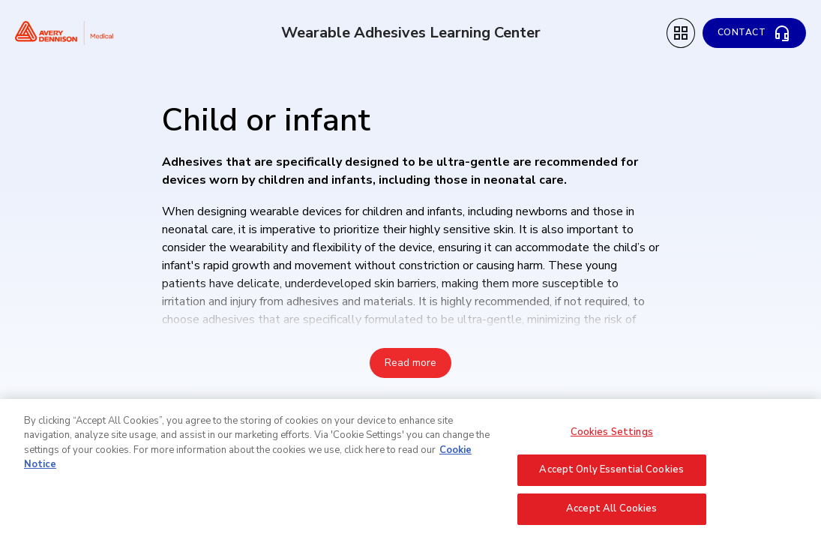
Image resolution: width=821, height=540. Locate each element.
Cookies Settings (612, 439)
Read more (410, 363)
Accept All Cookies (611, 516)
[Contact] (755, 33)
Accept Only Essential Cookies (611, 477)
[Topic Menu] (681, 33)
